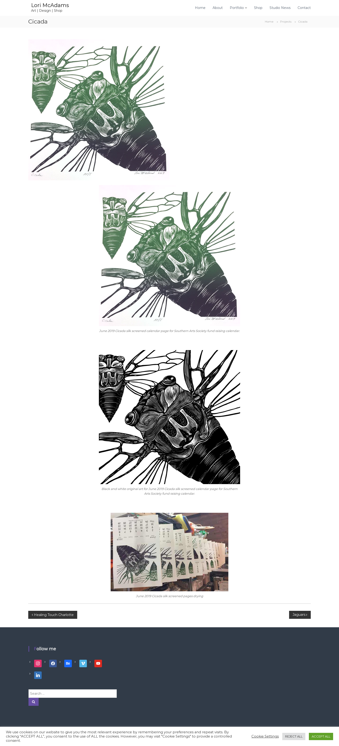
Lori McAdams (50, 5)
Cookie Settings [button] (265, 736)
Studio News (280, 8)
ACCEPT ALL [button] (321, 736)
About (218, 8)
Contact (304, 8)
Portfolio (237, 8)
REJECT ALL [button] (294, 736)
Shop (258, 8)
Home (200, 8)
